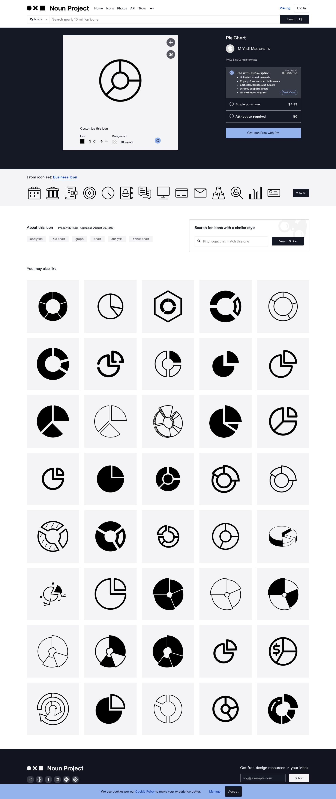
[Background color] (114, 142)
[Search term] (165, 19)
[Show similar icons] (170, 54)
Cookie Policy (144, 791)
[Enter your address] (263, 778)
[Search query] (231, 241)
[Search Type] (38, 19)
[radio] (263, 82)
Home (98, 8)
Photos (122, 8)
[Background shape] (127, 142)
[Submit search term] (294, 19)
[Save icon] (170, 42)
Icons (110, 8)
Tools (142, 8)
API (132, 8)
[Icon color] (82, 141)
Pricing (285, 8)
